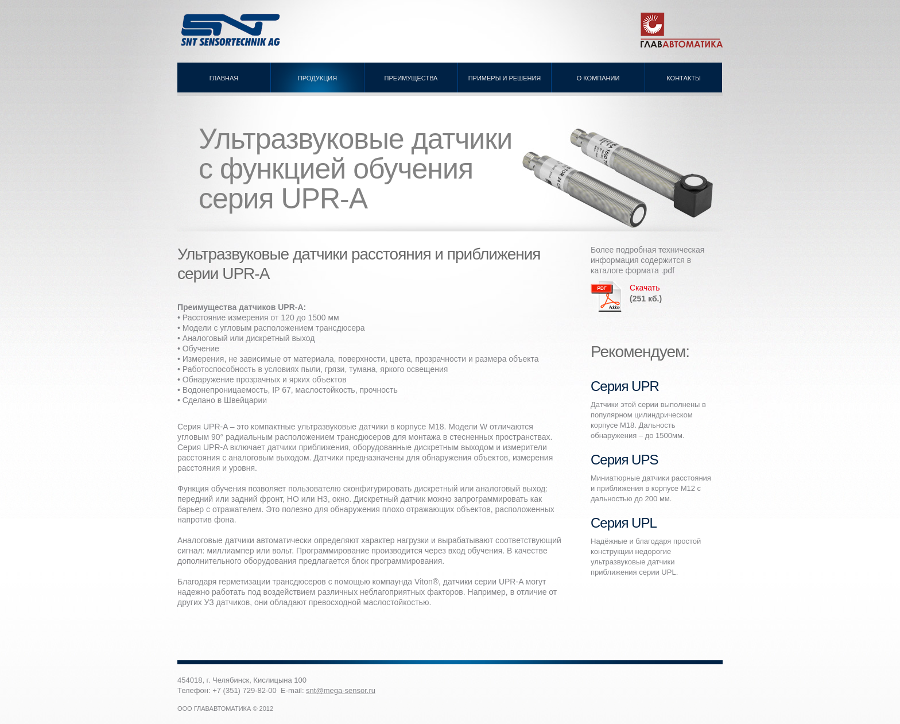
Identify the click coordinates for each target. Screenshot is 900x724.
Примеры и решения (504, 78)
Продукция (317, 78)
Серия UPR (625, 386)
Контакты (683, 78)
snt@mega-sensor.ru (340, 690)
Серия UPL (624, 523)
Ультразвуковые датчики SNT (232, 30)
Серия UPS (624, 459)
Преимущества (411, 78)
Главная (224, 78)
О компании (598, 78)
